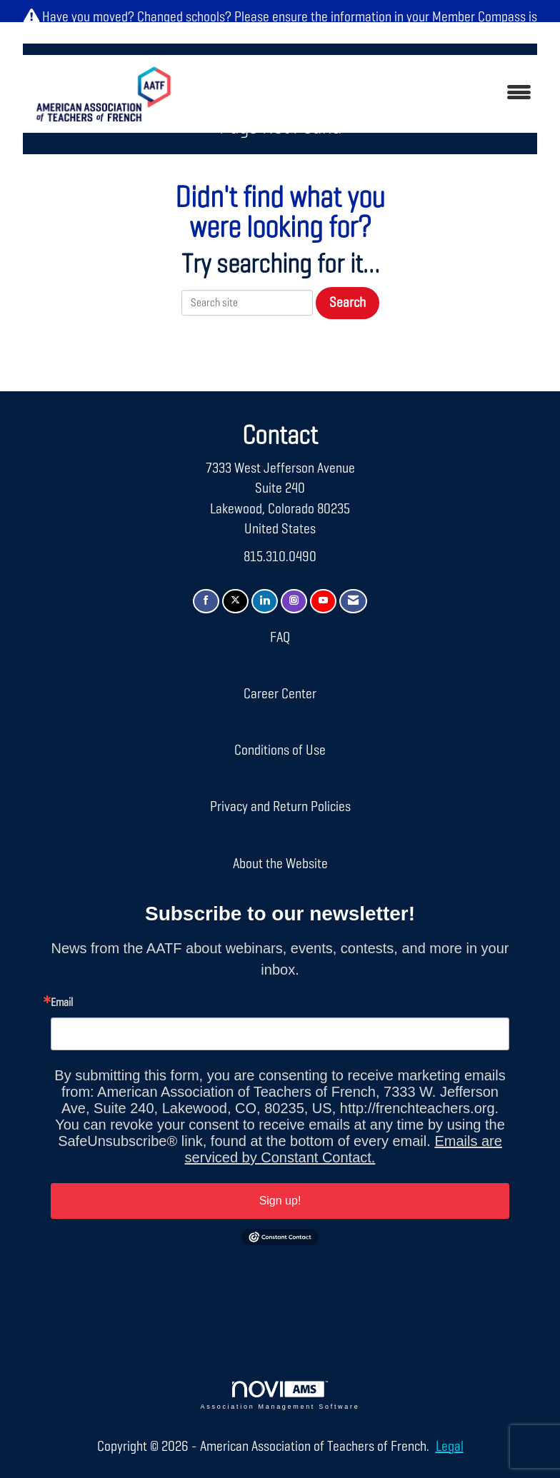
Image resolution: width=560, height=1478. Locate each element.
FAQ (280, 637)
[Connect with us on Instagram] (294, 601)
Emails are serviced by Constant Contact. (343, 1149)
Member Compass (479, 17)
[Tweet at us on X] (235, 601)
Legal (450, 1446)
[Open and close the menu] (367, 93)
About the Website (280, 864)
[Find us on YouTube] (323, 601)
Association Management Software (280, 1395)
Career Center (280, 694)
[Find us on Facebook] (206, 601)
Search (347, 302)
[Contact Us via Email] (353, 601)
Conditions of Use (280, 750)
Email (62, 1003)
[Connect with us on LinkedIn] (264, 601)
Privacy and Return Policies (280, 807)
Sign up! (280, 1201)
